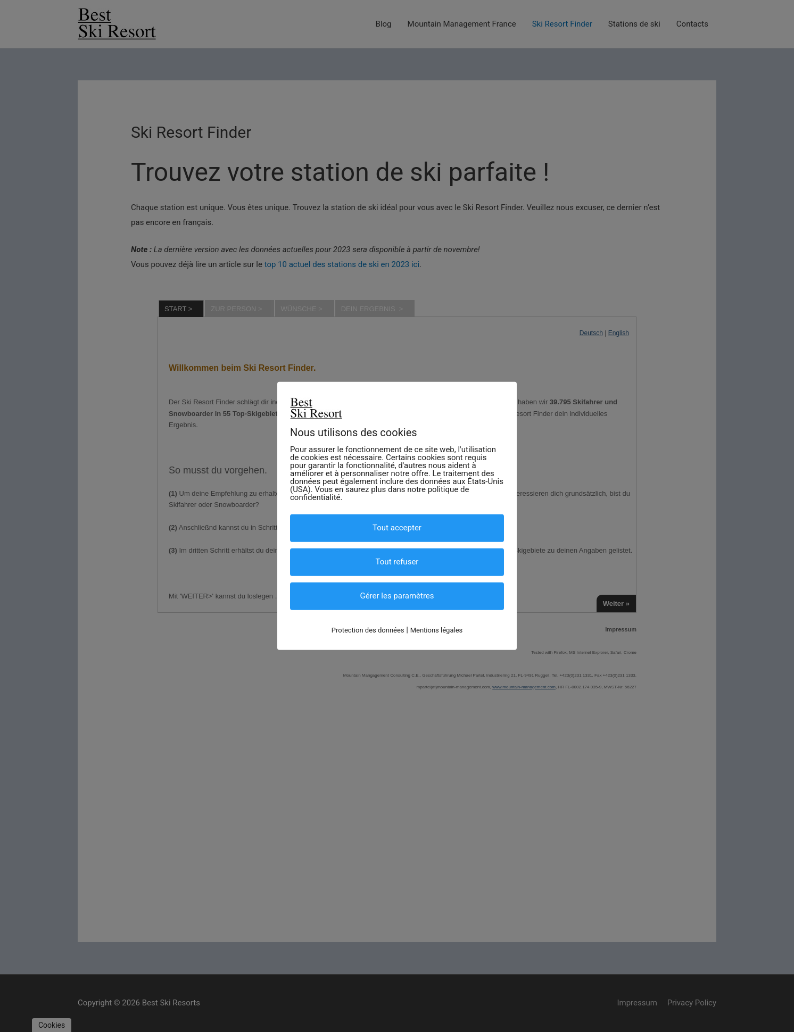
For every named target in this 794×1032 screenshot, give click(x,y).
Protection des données (368, 630)
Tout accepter (397, 527)
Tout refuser (397, 562)
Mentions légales (436, 630)
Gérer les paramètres (397, 596)
